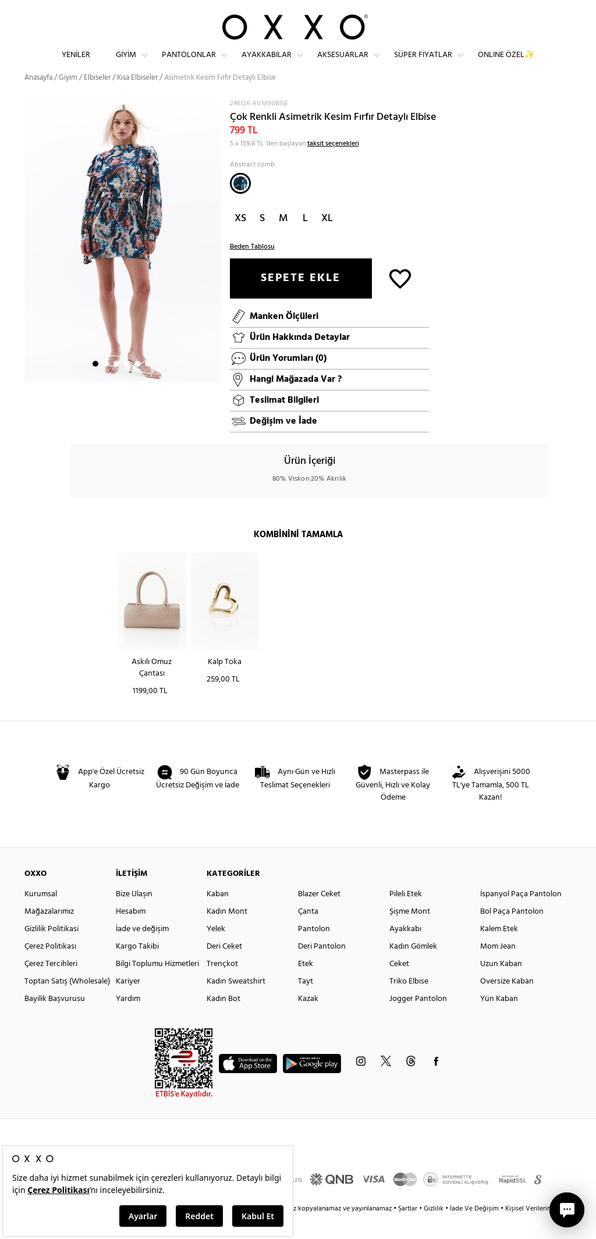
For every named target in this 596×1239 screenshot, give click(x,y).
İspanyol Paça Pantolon (521, 915)
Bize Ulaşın (134, 915)
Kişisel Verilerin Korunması (544, 1230)
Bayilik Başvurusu (54, 1020)
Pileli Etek (405, 915)
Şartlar (408, 1230)
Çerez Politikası (50, 967)
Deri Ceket (224, 967)
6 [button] (148, 385)
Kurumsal (40, 915)
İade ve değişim (142, 950)
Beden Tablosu (252, 268)
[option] (122, 261)
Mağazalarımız (49, 932)
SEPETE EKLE (300, 299)
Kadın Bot (223, 1020)
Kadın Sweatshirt (236, 1002)
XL (327, 239)
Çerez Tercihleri (50, 985)
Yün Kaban (499, 1020)
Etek (305, 985)
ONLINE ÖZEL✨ (506, 64)
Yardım (128, 1020)
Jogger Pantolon (418, 1020)
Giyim (126, 64)
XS (240, 239)
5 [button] (137, 385)
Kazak (308, 1020)
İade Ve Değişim (474, 1230)
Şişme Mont (409, 932)
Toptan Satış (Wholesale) (67, 1002)
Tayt (305, 1002)
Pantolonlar (189, 64)
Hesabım (131, 932)
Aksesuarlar (342, 64)
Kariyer (128, 1002)
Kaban (218, 915)
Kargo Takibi (137, 967)
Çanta (308, 932)
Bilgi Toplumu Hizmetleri (157, 985)
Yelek (216, 950)
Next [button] (30, 261)
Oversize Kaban (507, 1002)
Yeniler (76, 64)
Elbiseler (97, 99)
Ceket (399, 985)
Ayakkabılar (267, 64)
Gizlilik (434, 1230)
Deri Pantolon (322, 967)
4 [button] (127, 385)
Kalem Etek (499, 950)
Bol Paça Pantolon (512, 932)
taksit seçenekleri (333, 165)
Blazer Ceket (319, 915)
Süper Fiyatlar (423, 64)
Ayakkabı (405, 950)
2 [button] (106, 385)
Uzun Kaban (501, 985)
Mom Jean (498, 967)
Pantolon (314, 950)
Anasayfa (38, 99)
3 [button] (116, 385)
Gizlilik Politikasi (51, 950)
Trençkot (222, 985)
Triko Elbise (408, 1002)
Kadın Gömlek (413, 967)
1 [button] (95, 385)
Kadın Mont (227, 932)
